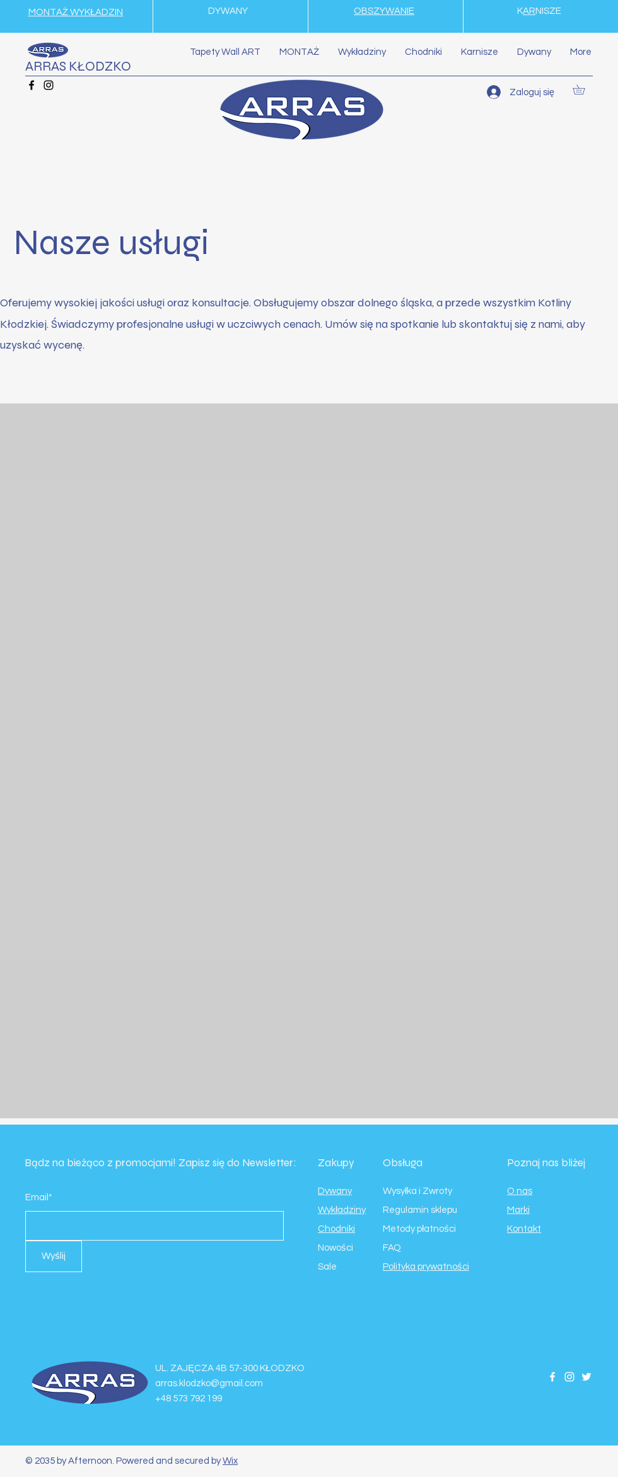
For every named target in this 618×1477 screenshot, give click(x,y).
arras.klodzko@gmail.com (209, 1383)
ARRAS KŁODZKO (78, 66)
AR (529, 11)
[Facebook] (31, 85)
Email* (38, 1197)
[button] (584, 89)
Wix (230, 1461)
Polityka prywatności (426, 1266)
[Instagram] (48, 85)
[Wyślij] (53, 1256)
